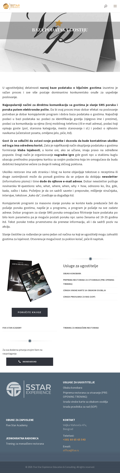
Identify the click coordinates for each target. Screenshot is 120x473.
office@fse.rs (71, 450)
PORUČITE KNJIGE (29, 312)
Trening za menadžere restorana (81, 327)
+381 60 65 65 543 (74, 439)
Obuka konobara (72, 273)
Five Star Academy (11, 327)
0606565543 (30, 361)
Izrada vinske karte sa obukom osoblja (84, 290)
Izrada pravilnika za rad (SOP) (79, 296)
